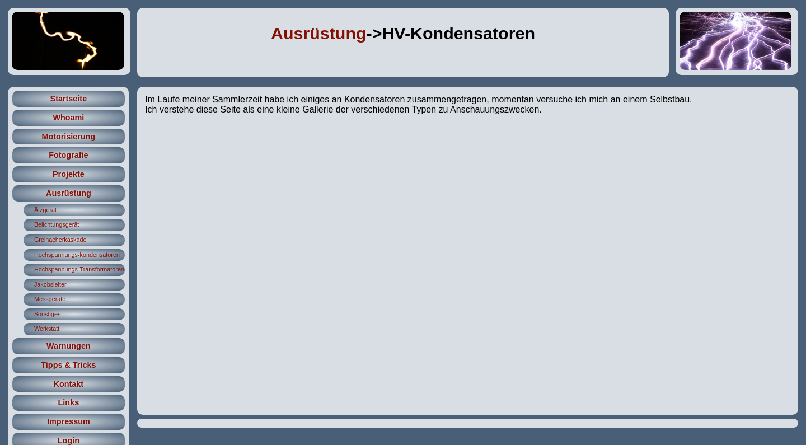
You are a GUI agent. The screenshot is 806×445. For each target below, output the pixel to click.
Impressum (68, 421)
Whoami (68, 117)
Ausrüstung (319, 33)
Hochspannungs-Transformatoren (79, 269)
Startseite (68, 98)
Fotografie (68, 155)
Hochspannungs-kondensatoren (77, 254)
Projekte (69, 174)
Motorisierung (68, 136)
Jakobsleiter (50, 284)
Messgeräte (49, 299)
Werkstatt (46, 328)
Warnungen (68, 345)
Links (68, 402)
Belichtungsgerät (56, 224)
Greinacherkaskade (60, 239)
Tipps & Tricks (68, 364)
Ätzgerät (45, 210)
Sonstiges (47, 314)
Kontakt (69, 384)
